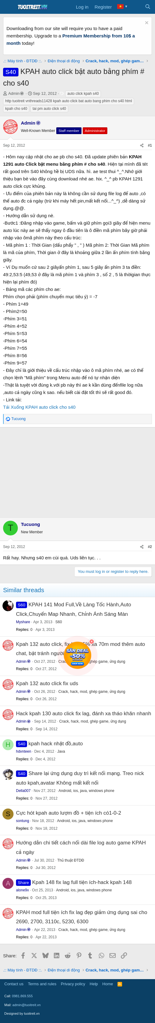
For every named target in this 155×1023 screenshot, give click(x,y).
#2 (150, 547)
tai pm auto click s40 (49, 108)
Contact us (13, 984)
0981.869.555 (22, 996)
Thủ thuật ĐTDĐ (70, 860)
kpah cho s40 (16, 108)
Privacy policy (73, 984)
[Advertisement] (77, 471)
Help (94, 984)
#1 (150, 145)
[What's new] (135, 7)
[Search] (148, 7)
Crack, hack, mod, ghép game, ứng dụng (91, 691)
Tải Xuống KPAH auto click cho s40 (39, 407)
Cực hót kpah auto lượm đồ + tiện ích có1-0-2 (68, 813)
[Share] (142, 145)
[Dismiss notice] (146, 23)
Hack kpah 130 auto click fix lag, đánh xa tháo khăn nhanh (83, 713)
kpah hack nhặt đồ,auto (55, 744)
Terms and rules (42, 984)
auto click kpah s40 (83, 93)
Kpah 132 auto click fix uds (47, 683)
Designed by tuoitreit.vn (22, 1013)
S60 (58, 622)
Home (107, 984)
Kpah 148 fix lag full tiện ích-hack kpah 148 (82, 882)
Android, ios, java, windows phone (86, 791)
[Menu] (8, 7)
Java (61, 751)
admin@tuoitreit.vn (26, 1005)
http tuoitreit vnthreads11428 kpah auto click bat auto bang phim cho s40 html (68, 101)
